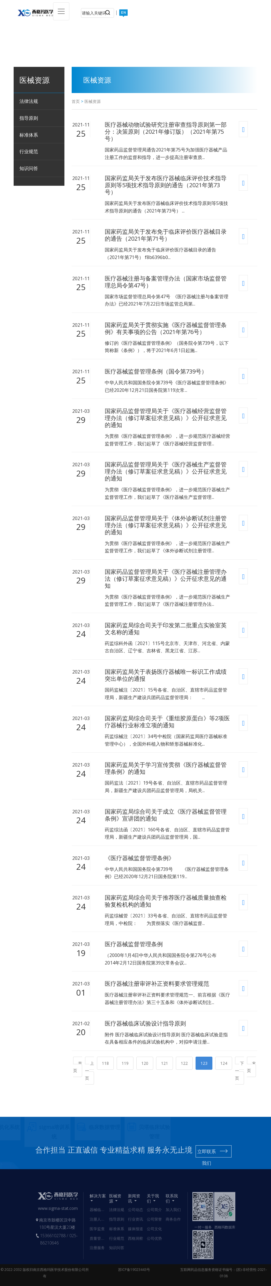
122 (184, 1063)
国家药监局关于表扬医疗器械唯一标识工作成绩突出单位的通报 (166, 675)
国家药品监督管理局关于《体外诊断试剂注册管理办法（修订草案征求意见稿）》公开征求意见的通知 (166, 525)
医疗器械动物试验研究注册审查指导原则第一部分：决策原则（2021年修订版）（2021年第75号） (166, 131)
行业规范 (28, 151)
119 (125, 1063)
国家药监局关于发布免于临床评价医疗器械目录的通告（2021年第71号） (166, 235)
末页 (251, 1067)
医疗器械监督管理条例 (134, 944)
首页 (76, 101)
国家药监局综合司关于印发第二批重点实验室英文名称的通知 (166, 629)
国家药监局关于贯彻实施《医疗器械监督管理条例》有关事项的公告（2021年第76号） (166, 328)
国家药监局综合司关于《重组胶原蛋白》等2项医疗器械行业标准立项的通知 (167, 722)
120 (144, 1063)
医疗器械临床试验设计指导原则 (145, 1023)
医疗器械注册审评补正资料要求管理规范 (157, 983)
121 (164, 1063)
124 (223, 1063)
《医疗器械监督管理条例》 (139, 858)
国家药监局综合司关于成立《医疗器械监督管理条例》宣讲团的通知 (166, 815)
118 (105, 1063)
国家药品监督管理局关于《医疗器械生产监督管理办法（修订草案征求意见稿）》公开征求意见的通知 (166, 471)
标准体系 (28, 135)
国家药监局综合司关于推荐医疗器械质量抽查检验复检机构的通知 (166, 901)
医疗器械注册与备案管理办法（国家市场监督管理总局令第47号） (166, 282)
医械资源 (92, 101)
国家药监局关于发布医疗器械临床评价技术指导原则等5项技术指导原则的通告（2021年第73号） (166, 185)
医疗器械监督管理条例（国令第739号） (156, 371)
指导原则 (28, 118)
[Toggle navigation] (61, 11)
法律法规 (28, 101)
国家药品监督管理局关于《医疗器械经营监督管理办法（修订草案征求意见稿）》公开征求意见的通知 (166, 418)
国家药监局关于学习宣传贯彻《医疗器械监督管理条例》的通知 (166, 768)
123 (203, 1063)
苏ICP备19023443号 (134, 1269)
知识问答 (28, 168)
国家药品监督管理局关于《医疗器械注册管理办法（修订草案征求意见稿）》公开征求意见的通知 (166, 578)
